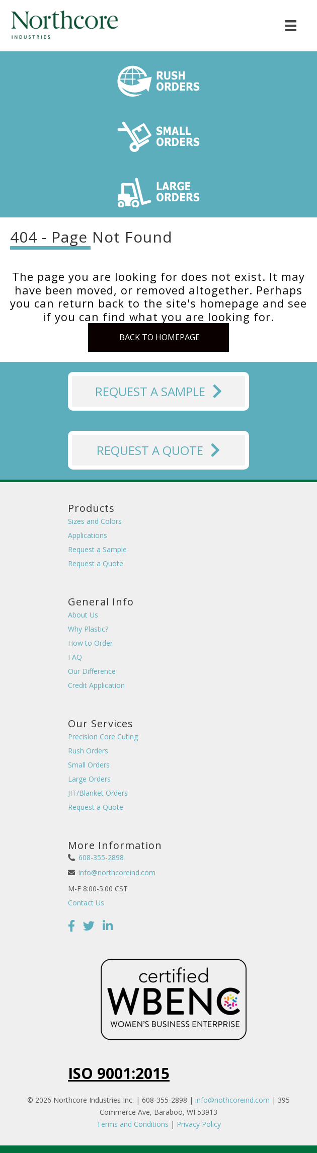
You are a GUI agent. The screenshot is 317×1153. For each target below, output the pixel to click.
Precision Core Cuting (103, 736)
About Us (83, 615)
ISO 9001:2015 (119, 1073)
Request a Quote (95, 563)
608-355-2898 (101, 857)
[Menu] (290, 25)
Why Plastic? (88, 629)
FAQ (75, 657)
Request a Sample (97, 549)
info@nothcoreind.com (232, 1100)
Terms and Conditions (133, 1124)
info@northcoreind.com (116, 872)
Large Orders (89, 779)
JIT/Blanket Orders (98, 793)
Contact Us (86, 902)
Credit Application (96, 685)
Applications (87, 535)
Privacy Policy (199, 1124)
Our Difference (92, 671)
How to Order (90, 643)
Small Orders (89, 765)
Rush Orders (88, 750)
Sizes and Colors (95, 521)
